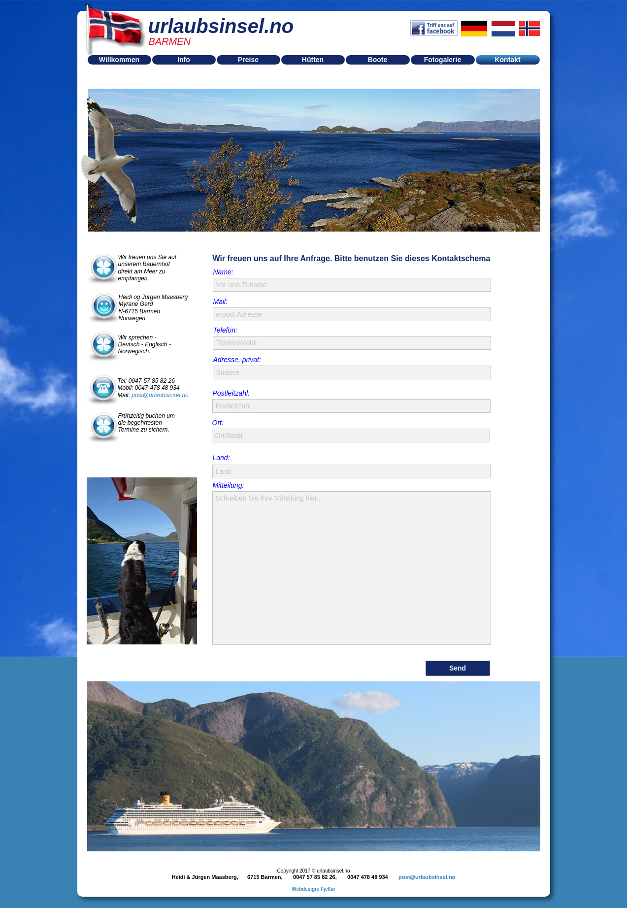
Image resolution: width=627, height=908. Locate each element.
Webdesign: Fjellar (313, 889)
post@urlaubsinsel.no (159, 395)
